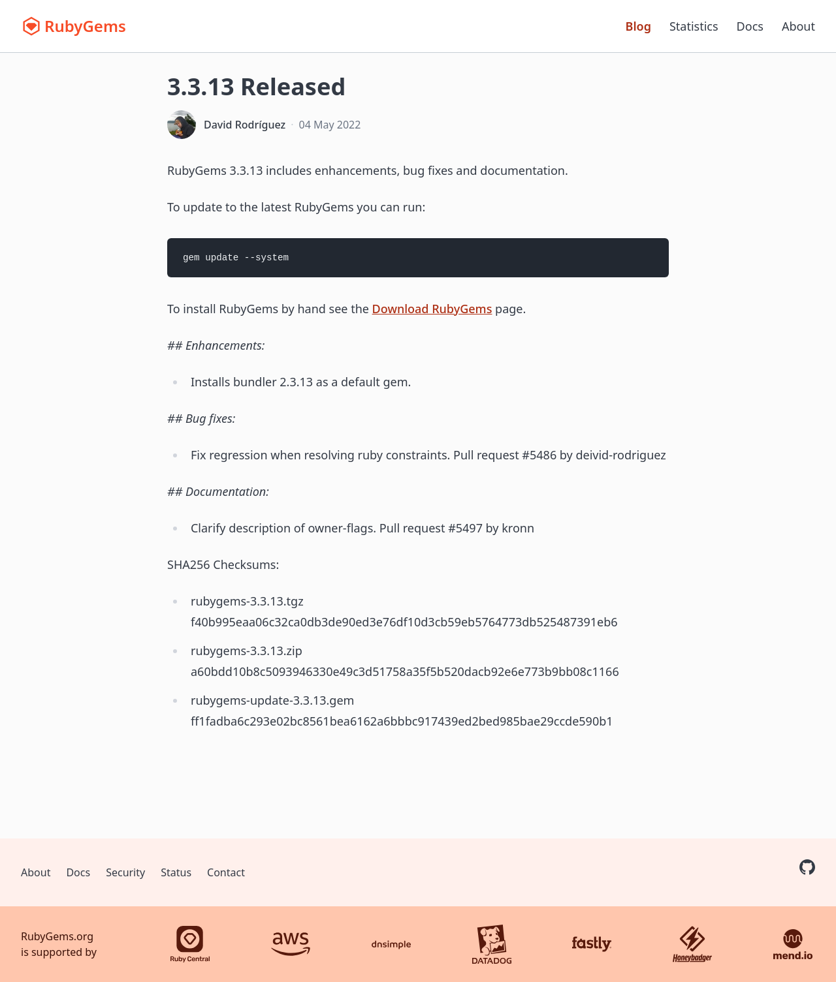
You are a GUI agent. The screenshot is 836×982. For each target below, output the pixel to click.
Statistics (693, 26)
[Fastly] (592, 944)
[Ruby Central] (190, 944)
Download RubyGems (432, 308)
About (798, 26)
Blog (638, 26)
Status (176, 872)
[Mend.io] (793, 944)
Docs (750, 26)
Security (125, 872)
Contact (226, 872)
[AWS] (290, 944)
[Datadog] (492, 944)
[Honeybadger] (692, 944)
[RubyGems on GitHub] (807, 867)
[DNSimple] (391, 944)
